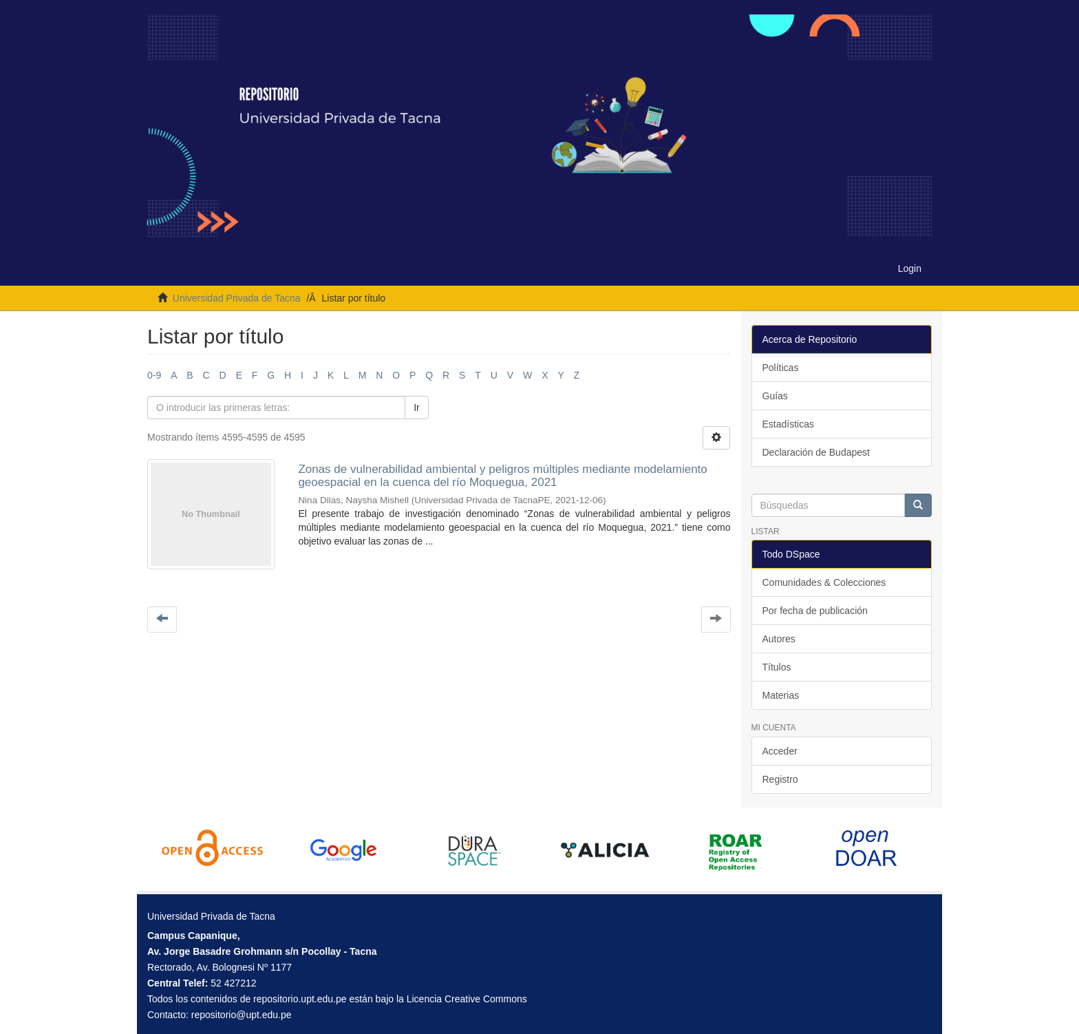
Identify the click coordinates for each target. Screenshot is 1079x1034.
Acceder (780, 751)
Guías (775, 395)
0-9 (154, 375)
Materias (781, 695)
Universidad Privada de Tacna (237, 298)
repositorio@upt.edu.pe (241, 1014)
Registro (780, 779)
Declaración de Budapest (816, 452)
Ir (417, 407)
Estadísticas (788, 424)
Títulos (776, 667)
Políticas (780, 367)
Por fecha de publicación (815, 610)
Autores (778, 638)
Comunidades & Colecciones (824, 582)
